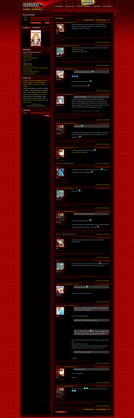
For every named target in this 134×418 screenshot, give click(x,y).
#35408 (71, 366)
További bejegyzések (36, 104)
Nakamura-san (67, 45)
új (96, 42)
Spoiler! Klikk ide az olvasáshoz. (80, 51)
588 (97, 20)
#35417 (71, 69)
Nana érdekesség (27, 69)
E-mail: (25, 113)
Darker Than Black (28, 54)
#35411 (71, 284)
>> (109, 20)
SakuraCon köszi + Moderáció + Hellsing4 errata (35, 68)
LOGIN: (25, 17)
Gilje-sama (66, 123)
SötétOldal (66, 22)
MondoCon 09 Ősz (28, 66)
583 (85, 20)
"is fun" (25, 62)
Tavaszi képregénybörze (29, 73)
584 (87, 20)
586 (92, 20)
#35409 (71, 386)
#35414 (71, 211)
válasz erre (100, 42)
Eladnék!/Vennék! (27, 56)
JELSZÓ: (26, 20)
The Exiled (66, 69)
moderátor (106, 42)
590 (102, 20)
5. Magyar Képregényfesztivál (30, 71)
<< (108, 20)
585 (90, 20)
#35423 (71, 22)
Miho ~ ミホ (66, 305)
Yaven (65, 94)
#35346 (71, 305)
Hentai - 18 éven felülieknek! (30, 58)
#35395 (69, 94)
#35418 (71, 123)
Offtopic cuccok (65, 15)
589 (100, 20)
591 (105, 20)
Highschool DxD (27, 60)
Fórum (57, 15)
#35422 (73, 45)
